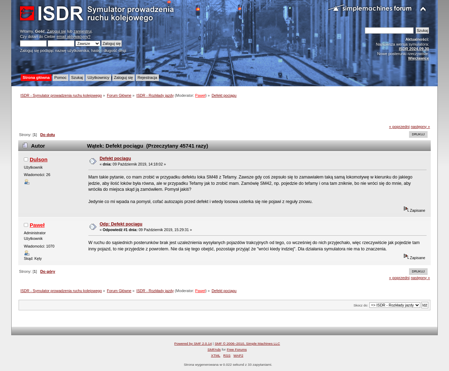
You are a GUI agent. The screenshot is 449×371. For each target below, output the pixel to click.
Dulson (39, 159)
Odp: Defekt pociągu (121, 224)
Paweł (200, 95)
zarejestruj (83, 31)
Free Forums (237, 349)
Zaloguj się (56, 31)
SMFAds (214, 349)
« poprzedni (399, 126)
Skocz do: (361, 305)
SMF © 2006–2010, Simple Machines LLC (247, 343)
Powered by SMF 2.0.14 (193, 343)
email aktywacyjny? (73, 36)
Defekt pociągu (115, 158)
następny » (420, 126)
